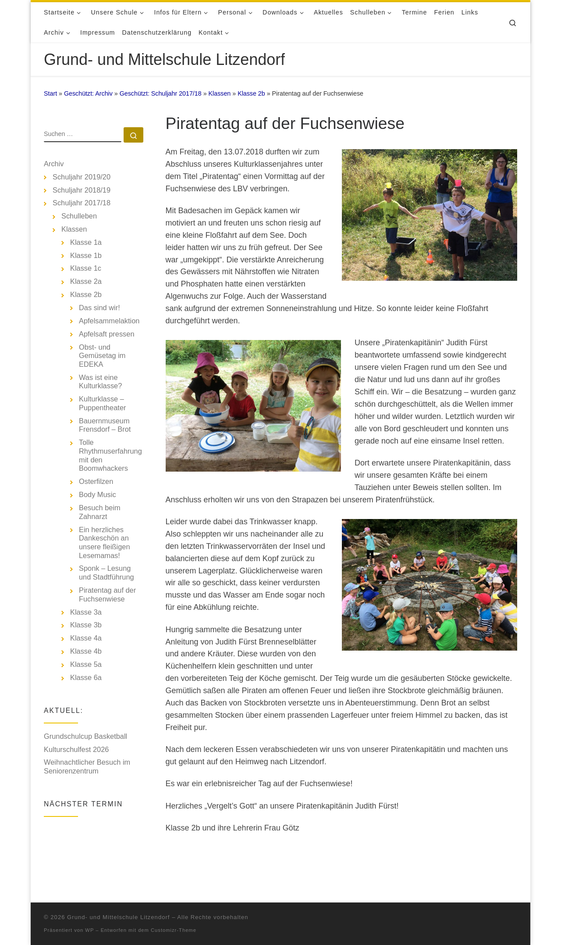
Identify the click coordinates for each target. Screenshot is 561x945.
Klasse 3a (86, 612)
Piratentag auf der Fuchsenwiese (107, 594)
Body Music (97, 494)
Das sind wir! (99, 307)
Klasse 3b (86, 625)
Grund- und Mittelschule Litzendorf (118, 905)
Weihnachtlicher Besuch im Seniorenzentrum (87, 766)
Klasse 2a (86, 281)
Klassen (220, 93)
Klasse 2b (251, 93)
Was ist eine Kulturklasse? (100, 381)
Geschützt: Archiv (88, 93)
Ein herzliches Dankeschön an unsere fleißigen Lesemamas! (104, 542)
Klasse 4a (86, 638)
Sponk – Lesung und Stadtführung (106, 572)
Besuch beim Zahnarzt (100, 512)
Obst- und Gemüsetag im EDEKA (102, 355)
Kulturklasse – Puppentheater (102, 403)
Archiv (54, 164)
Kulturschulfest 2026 (76, 749)
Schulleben (79, 216)
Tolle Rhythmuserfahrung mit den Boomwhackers (110, 455)
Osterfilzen (96, 481)
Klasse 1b (86, 255)
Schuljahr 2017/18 (81, 203)
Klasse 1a (86, 242)
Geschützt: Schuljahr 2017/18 (161, 93)
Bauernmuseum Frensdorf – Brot (105, 425)
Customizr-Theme (173, 917)
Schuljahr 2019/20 (81, 177)
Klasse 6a (86, 677)
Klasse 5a (86, 664)
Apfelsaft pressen (107, 334)
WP (89, 917)
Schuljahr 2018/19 (81, 190)
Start (50, 93)
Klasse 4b (86, 651)
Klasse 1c (85, 268)
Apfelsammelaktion (109, 321)
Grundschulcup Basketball (85, 736)
